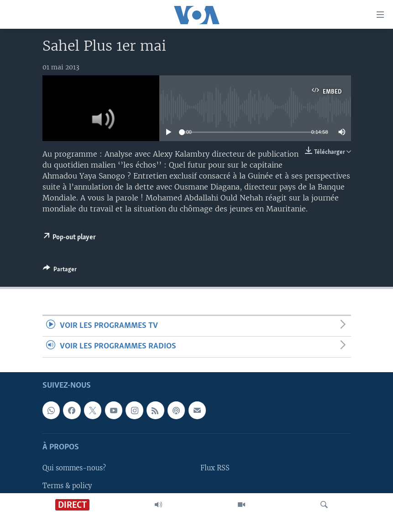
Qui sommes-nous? (74, 468)
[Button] (60, 270)
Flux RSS (215, 468)
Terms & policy (67, 485)
